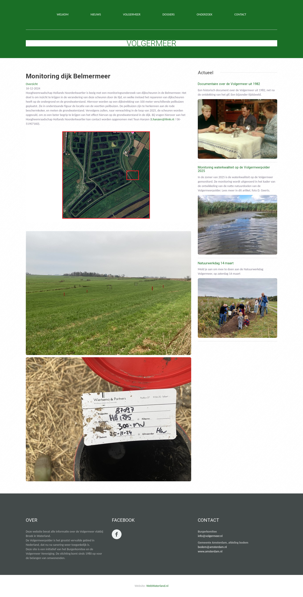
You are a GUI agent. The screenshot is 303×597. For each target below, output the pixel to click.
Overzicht (32, 84)
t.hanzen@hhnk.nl (162, 119)
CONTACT (240, 14)
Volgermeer (151, 43)
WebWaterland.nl (157, 586)
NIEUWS (95, 14)
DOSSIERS (169, 14)
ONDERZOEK (204, 14)
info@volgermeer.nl (210, 536)
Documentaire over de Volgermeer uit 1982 (229, 84)
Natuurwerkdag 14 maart (216, 263)
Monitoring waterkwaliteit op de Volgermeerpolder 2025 (234, 169)
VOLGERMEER (131, 14)
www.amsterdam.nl (210, 551)
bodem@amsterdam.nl (212, 547)
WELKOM (62, 14)
